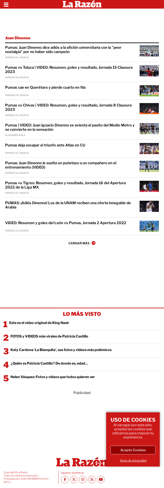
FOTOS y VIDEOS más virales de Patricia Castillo (49, 336)
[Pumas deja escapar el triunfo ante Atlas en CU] (149, 148)
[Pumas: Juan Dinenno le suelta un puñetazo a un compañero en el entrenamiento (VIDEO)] (149, 166)
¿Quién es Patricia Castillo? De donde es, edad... (49, 363)
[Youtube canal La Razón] (100, 479)
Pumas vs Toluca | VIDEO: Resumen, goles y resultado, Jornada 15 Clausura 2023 (69, 69)
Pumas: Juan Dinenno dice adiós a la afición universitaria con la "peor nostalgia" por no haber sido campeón (63, 49)
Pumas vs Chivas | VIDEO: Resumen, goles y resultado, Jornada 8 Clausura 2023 (68, 107)
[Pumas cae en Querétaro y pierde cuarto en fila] (149, 90)
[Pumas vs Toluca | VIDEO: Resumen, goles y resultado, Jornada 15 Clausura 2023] (149, 70)
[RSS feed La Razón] (91, 479)
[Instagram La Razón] (82, 479)
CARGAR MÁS (82, 243)
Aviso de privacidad (133, 460)
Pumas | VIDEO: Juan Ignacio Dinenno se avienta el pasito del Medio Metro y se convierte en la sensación (69, 127)
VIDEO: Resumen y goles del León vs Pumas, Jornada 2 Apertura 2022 (65, 223)
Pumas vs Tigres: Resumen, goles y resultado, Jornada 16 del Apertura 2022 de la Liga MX (65, 185)
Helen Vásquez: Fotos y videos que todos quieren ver (52, 377)
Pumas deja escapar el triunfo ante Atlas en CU (45, 145)
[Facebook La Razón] (65, 479)
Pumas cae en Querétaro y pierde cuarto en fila (45, 87)
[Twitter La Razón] (74, 479)
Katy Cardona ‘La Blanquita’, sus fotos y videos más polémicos (61, 350)
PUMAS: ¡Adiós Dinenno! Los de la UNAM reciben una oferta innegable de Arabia (68, 205)
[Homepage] (82, 4)
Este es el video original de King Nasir (39, 323)
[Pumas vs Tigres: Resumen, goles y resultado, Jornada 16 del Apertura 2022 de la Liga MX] (149, 186)
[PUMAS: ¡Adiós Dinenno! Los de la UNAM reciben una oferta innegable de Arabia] (149, 206)
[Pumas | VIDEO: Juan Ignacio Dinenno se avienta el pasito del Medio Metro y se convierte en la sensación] (149, 128)
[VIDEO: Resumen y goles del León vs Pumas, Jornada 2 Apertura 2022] (149, 226)
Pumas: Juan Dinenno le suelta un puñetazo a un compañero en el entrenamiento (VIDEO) (60, 165)
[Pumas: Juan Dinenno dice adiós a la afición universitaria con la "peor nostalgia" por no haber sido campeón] (149, 50)
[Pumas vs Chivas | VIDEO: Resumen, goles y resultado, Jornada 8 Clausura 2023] (149, 108)
